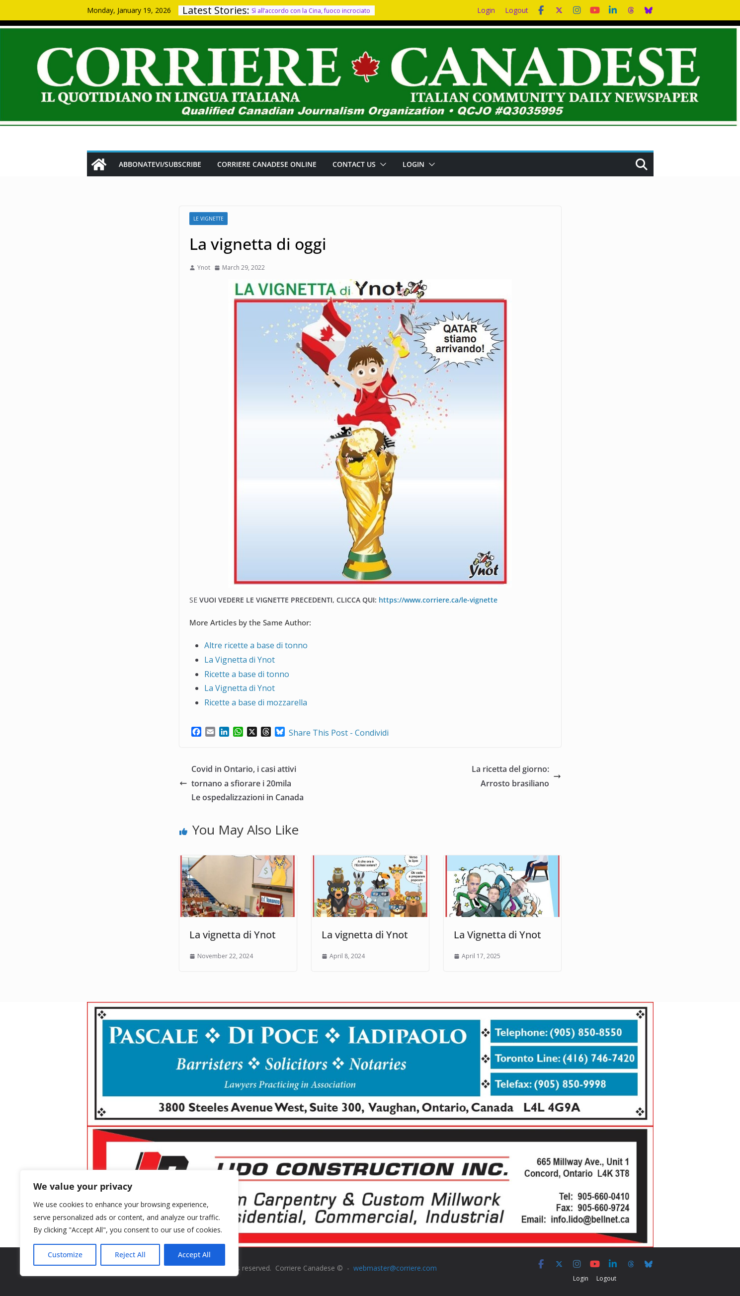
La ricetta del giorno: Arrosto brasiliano (516, 776)
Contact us (354, 164)
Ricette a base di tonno (246, 674)
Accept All (194, 1254)
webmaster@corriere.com (395, 1268)
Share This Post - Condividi (339, 733)
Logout (516, 10)
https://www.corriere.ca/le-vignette (438, 600)
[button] (381, 164)
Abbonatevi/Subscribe (160, 164)
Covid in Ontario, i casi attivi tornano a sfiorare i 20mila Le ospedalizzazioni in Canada (241, 783)
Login (486, 10)
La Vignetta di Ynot (239, 659)
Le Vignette (208, 218)
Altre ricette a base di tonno (256, 645)
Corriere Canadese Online (267, 164)
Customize (65, 1254)
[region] (129, 1223)
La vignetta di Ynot (232, 934)
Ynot (203, 267)
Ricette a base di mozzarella (255, 702)
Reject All (130, 1254)
